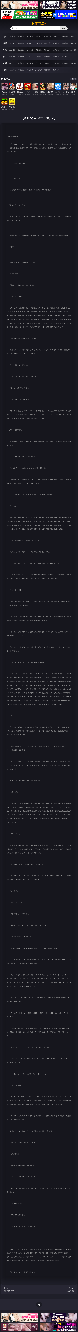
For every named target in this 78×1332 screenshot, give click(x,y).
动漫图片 (39, 57)
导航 (5, 70)
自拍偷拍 (21, 43)
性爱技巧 (73, 63)
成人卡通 (30, 50)
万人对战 (30, 37)
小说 (5, 63)
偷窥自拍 (12, 57)
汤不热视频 (38, 70)
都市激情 (12, 63)
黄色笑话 (65, 63)
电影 (5, 50)
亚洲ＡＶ (12, 43)
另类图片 (73, 57)
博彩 (5, 36)
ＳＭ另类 (73, 43)
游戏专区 (39, 37)
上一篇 (11, 1289)
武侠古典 (39, 63)
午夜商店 (21, 70)
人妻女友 (30, 63)
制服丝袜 (47, 50)
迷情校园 (47, 63)
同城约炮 (12, 70)
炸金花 (56, 37)
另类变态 (73, 50)
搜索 (63, 28)
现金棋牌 (65, 37)
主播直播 (65, 43)
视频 (5, 43)
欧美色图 (30, 57)
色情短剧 (56, 70)
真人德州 (21, 37)
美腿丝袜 (47, 57)
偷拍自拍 (21, 50)
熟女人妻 (47, 43)
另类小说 (56, 63)
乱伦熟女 (65, 50)
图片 (5, 56)
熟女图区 (65, 57)
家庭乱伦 (21, 63)
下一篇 (66, 1289)
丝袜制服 (56, 43)
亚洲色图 (21, 57)
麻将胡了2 (47, 37)
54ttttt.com (39, 23)
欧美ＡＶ (30, 43)
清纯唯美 (56, 57)
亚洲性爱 (12, 50)
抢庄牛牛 (73, 37)
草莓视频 (30, 70)
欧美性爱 (39, 50)
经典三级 (56, 50)
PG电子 (12, 37)
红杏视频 (47, 70)
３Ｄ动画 (39, 43)
